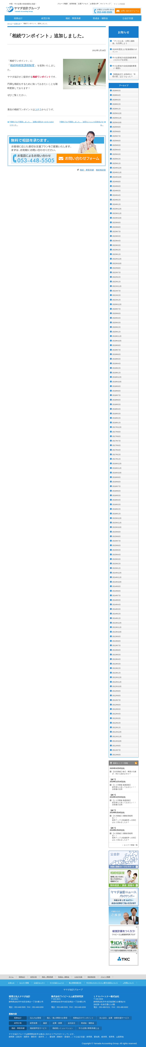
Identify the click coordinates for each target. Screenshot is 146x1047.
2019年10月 (116, 341)
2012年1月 (116, 728)
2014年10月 (116, 582)
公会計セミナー (39, 983)
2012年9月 (116, 691)
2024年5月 (116, 191)
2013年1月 (116, 673)
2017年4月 (116, 450)
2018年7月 (116, 395)
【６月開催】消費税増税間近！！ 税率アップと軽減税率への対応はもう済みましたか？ (124, 836)
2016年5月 (116, 496)
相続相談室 (101, 170)
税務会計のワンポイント (83, 1018)
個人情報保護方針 (75, 983)
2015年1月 (116, 568)
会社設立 (71, 1023)
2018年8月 (116, 391)
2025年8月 (116, 132)
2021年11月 (116, 286)
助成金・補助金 (100, 18)
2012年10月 (116, 686)
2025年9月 (116, 127)
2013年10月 (116, 632)
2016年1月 (116, 514)
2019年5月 (116, 359)
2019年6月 (116, 354)
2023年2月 (116, 250)
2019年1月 (116, 373)
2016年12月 (116, 464)
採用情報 (72, 4)
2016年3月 (116, 505)
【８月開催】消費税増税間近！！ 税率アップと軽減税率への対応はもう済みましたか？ (124, 819)
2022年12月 (116, 259)
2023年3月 (116, 245)
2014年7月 (116, 596)
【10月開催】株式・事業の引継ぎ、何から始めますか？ (124, 773)
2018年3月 (116, 414)
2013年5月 (116, 655)
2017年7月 (116, 441)
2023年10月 (116, 218)
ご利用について (128, 983)
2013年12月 (116, 623)
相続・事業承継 (73, 18)
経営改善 (33, 1023)
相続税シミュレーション (62, 1028)
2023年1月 (116, 254)
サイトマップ (105, 4)
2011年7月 (116, 750)
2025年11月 (116, 118)
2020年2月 (116, 327)
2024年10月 (116, 177)
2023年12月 (116, 209)
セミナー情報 (24, 983)
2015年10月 (116, 527)
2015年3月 (116, 559)
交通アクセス (83, 4)
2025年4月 (116, 150)
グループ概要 (62, 4)
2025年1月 (116, 163)
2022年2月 (116, 277)
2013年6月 (116, 650)
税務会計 (18, 18)
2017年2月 (116, 455)
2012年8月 (116, 696)
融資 (45, 1023)
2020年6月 (116, 313)
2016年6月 (116, 491)
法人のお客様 (35, 1018)
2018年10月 (116, 382)
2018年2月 (116, 418)
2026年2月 (116, 104)
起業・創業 (57, 1023)
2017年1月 (116, 459)
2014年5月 (116, 600)
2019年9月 (116, 345)
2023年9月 (116, 223)
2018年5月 (116, 404)
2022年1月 (116, 282)
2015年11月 (116, 523)
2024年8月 (116, 182)
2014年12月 (116, 573)
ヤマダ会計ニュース (57, 983)
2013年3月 (116, 664)
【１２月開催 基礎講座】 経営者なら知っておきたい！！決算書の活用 (124, 787)
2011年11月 (116, 737)
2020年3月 (116, 323)
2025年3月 (116, 154)
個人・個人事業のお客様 (57, 1018)
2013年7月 (116, 646)
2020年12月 (116, 304)
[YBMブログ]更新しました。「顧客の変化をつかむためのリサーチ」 (32, 123)
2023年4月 (116, 241)
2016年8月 (116, 482)
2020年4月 (116, 318)
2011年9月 (116, 746)
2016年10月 (116, 473)
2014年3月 (116, 609)
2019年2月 (116, 368)
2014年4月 (116, 605)
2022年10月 (116, 264)
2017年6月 (116, 445)
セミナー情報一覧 (131, 845)
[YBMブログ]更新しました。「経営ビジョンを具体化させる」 (81, 123)
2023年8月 (116, 227)
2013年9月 (116, 636)
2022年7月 (116, 273)
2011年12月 (116, 732)
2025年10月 (116, 123)
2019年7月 (116, 350)
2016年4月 (116, 500)
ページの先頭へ (132, 976)
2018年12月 (116, 377)
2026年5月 (116, 91)
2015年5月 (116, 550)
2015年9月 (116, 532)
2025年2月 (116, 159)
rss (136, 763)
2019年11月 (116, 336)
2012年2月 (116, 723)
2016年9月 (116, 477)
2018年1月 (116, 423)
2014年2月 (116, 614)
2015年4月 (116, 555)
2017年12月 (116, 427)
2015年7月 (116, 541)
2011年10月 (116, 741)
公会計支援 (127, 18)
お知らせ (17, 23)
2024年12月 (116, 168)
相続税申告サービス (38, 1028)
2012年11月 (116, 682)
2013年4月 (116, 659)
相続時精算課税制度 (22, 65)
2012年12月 (116, 677)
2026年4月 (116, 95)
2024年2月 (116, 200)
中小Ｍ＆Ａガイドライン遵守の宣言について (102, 983)
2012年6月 (116, 705)
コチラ (38, 109)
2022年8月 (116, 268)
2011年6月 (116, 755)
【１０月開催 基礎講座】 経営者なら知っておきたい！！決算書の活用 (124, 802)
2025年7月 (116, 136)
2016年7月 (116, 486)
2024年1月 (116, 204)
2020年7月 (116, 309)
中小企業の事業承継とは (89, 1028)
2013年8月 (116, 641)
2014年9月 (116, 586)
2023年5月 (116, 236)
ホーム (9, 23)
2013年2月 (116, 668)
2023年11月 (116, 213)
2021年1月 (116, 300)
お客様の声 (94, 4)
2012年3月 (116, 718)
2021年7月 (116, 291)
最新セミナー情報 (120, 763)
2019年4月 (116, 364)
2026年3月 (116, 100)
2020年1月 (116, 332)
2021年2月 (116, 295)
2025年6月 (116, 141)
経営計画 (45, 18)
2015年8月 (116, 536)
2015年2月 (116, 564)
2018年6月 (116, 400)
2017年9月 (116, 432)
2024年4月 (116, 195)
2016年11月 (116, 468)
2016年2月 (116, 509)
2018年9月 (116, 386)
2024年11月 (116, 172)
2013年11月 (116, 627)
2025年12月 (116, 113)
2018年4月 (116, 409)
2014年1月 (116, 618)
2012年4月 (116, 714)
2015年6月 (116, 545)
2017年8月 (116, 436)
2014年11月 (116, 577)
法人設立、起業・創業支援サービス (114, 1018)
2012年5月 (116, 709)
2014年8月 (116, 591)
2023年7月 (116, 232)
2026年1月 (116, 109)
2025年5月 (116, 145)
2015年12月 (116, 518)
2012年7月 (116, 700)
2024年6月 (116, 186)
